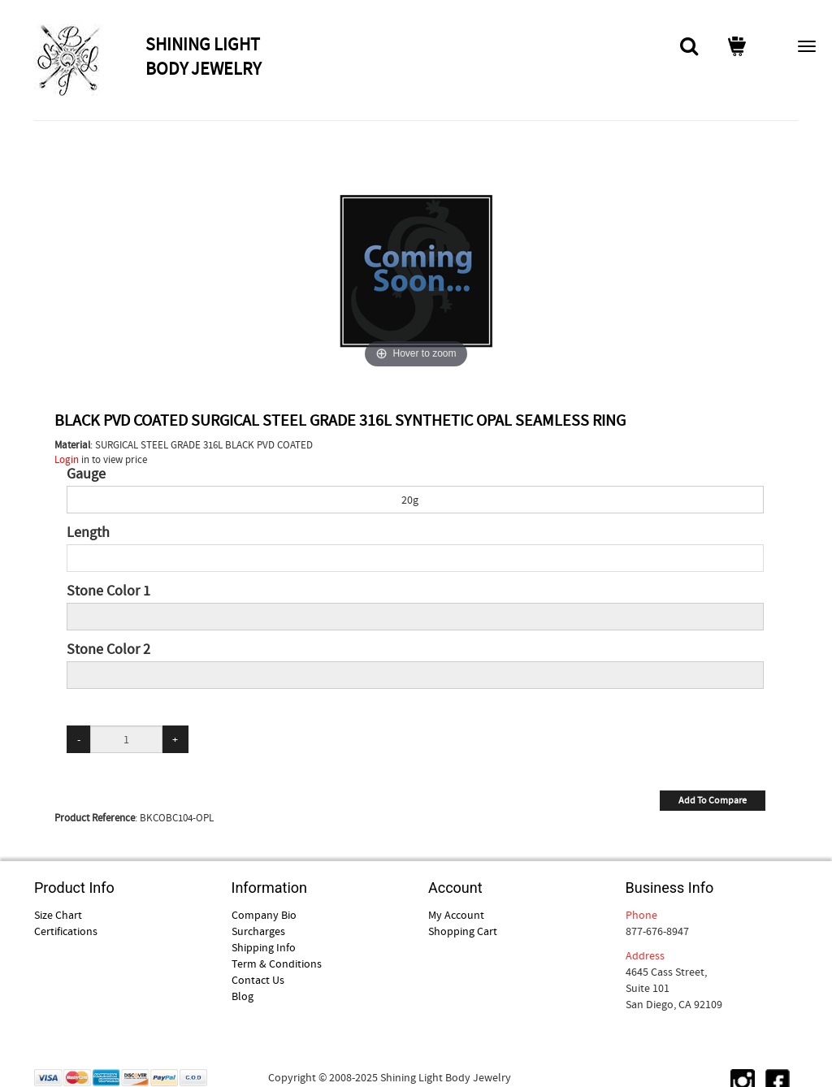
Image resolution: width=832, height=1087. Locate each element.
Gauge (86, 474)
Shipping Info (264, 947)
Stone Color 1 (108, 591)
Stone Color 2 (108, 650)
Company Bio (264, 914)
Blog (243, 996)
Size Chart (58, 914)
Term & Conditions (277, 963)
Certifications (66, 931)
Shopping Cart (462, 931)
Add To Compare (712, 800)
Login (66, 459)
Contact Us (258, 979)
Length (88, 533)
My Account (456, 914)
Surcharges (258, 931)
